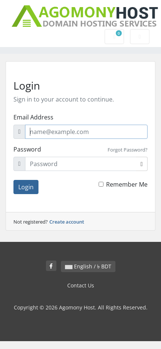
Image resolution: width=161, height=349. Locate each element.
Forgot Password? (128, 149)
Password (27, 149)
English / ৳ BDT (88, 266)
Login (26, 187)
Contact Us (80, 285)
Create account (66, 221)
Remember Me (127, 184)
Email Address (33, 117)
